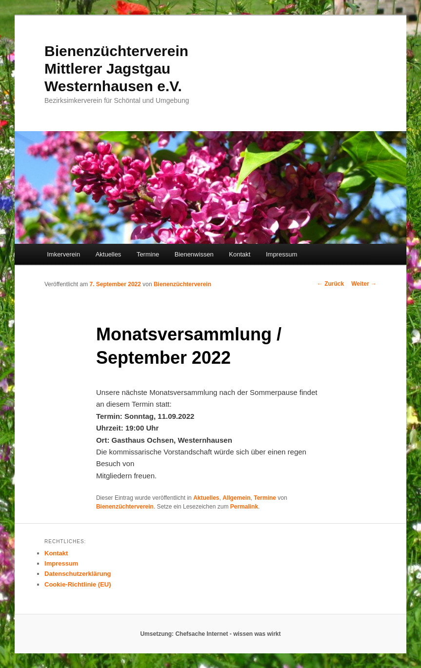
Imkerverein (63, 254)
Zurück (330, 283)
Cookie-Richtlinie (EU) (77, 584)
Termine (148, 254)
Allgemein (236, 497)
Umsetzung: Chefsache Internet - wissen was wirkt (210, 633)
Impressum (281, 254)
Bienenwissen (194, 254)
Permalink (244, 506)
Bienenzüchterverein (182, 284)
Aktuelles (108, 254)
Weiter (364, 283)
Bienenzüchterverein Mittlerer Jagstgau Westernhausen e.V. (116, 68)
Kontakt (239, 254)
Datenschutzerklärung (77, 573)
